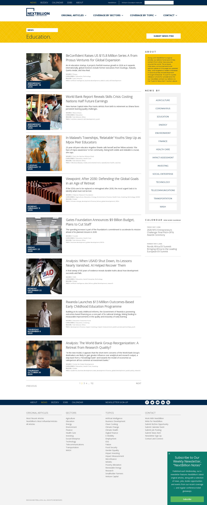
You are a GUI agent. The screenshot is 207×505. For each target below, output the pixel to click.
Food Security (111, 447)
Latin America (77, 78)
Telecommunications (163, 190)
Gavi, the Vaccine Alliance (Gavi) (83, 156)
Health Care (87, 158)
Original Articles (74, 15)
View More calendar (172, 220)
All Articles (30, 424)
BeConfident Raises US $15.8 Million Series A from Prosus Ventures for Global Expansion (101, 57)
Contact (170, 15)
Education (79, 76)
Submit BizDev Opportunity (156, 424)
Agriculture (79, 197)
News (33, 2)
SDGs (117, 201)
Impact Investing (112, 453)
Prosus (75, 74)
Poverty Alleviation (113, 465)
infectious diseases (77, 163)
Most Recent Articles (35, 418)
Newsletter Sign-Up (153, 435)
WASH (138, 197)
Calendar (57, 2)
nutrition (74, 119)
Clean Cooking (111, 424)
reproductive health (107, 163)
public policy (130, 370)
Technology (87, 76)
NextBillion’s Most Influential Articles (41, 421)
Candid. (75, 236)
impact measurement (104, 327)
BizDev (44, 2)
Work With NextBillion (154, 418)
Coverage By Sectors (108, 15)
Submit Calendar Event (154, 427)
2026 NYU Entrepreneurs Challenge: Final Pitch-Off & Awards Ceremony (160, 232)
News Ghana (77, 113)
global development (108, 201)
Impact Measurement (114, 456)
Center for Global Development (83, 364)
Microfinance (111, 459)
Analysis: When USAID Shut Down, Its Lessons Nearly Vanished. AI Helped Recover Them (99, 263)
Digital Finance (111, 433)
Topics (109, 413)
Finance (109, 197)
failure (99, 201)
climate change (76, 201)
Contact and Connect (154, 438)
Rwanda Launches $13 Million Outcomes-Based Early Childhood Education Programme (100, 304)
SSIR (74, 277)
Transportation (163, 198)
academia (74, 370)
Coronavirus (163, 108)
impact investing (91, 327)
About (79, 2)
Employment (110, 438)
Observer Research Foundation (83, 195)
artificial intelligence (77, 80)
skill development (115, 80)
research (80, 119)
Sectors (71, 413)
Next (138, 383)
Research (109, 470)
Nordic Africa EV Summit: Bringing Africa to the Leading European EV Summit (162, 249)
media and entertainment (92, 163)
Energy (93, 197)
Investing (124, 197)
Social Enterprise (88, 279)
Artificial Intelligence (113, 418)
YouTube (159, 403)
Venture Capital (111, 476)
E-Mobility (109, 435)
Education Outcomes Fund (82, 320)
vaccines (118, 163)
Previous (31, 386)
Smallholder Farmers (114, 473)
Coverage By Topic (143, 15)
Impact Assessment (163, 157)
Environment (101, 197)
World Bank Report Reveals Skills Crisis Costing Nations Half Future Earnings (99, 98)
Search (177, 2)
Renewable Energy (113, 467)
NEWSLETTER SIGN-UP (116, 402)
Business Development (115, 421)
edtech (102, 80)
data (86, 283)
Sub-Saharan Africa (79, 117)
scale (107, 80)
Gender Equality (112, 450)
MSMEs (108, 462)
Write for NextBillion (153, 421)
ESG (107, 441)
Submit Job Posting (153, 430)
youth (98, 119)
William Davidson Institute (132, 3)
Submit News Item (164, 36)
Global (75, 199)
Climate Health (111, 430)
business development (92, 80)
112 (92, 383)
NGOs (102, 242)
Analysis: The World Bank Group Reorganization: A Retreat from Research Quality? (102, 345)
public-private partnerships (122, 327)
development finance (89, 201)
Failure (108, 444)
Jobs (69, 2)
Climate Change (112, 427)
